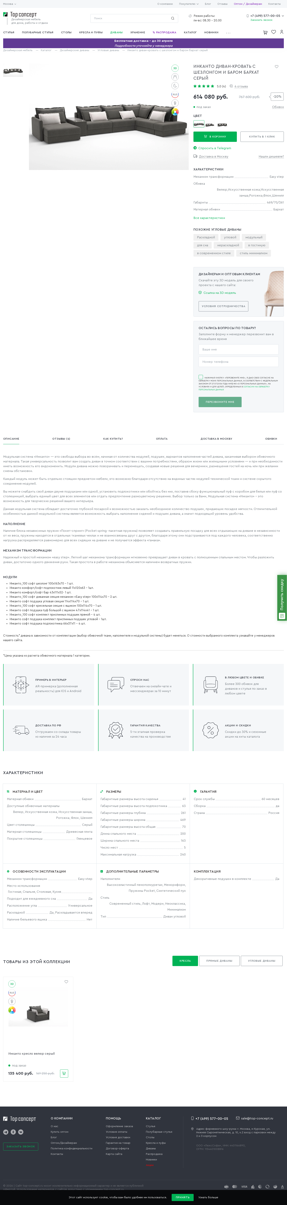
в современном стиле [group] (214, 253)
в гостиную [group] (256, 245)
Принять (183, 1197)
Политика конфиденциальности (71, 1148)
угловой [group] (230, 237)
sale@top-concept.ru (254, 1118)
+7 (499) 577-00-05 (265, 15)
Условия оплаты (116, 1132)
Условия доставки (118, 1137)
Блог (208, 4)
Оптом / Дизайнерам (248, 4)
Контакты (274, 4)
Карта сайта (114, 1154)
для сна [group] (202, 245)
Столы (150, 1137)
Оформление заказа (119, 1126)
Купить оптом (59, 1132)
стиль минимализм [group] (253, 253)
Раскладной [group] (206, 237)
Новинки (151, 1159)
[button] (229, 32)
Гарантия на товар (118, 1143)
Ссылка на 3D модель (217, 292)
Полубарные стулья (159, 1132)
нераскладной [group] (228, 245)
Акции (150, 1165)
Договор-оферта (117, 1148)
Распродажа (154, 1154)
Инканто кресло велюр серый (31, 1053)
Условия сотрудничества (223, 306)
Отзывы (222, 4)
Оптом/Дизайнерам (64, 1143)
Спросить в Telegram (212, 148)
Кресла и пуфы (156, 1143)
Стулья (150, 1126)
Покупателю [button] (189, 4)
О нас (54, 1126)
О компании (165, 4)
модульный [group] (253, 237)
